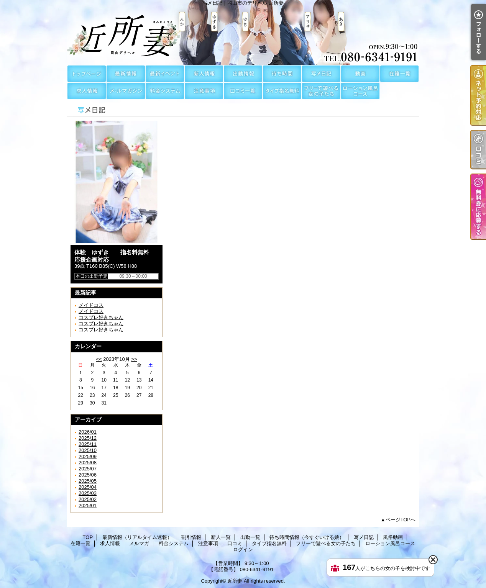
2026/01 (88, 432)
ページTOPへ (401, 519)
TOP (86, 73)
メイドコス (91, 305)
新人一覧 (203, 73)
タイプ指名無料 (282, 91)
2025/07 (88, 469)
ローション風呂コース (360, 91)
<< (99, 359)
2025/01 (88, 505)
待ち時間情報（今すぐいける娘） (282, 73)
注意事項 (203, 91)
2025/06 (88, 475)
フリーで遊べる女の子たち (321, 91)
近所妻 (234, 581)
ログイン (243, 549)
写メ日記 (321, 73)
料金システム (164, 91)
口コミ (243, 91)
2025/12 (88, 438)
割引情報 (164, 73)
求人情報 (86, 91)
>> (134, 359)
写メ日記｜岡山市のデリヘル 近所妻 (243, 32)
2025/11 (88, 444)
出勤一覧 (243, 73)
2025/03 (88, 493)
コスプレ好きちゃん (101, 317)
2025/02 (88, 499)
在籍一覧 (399, 73)
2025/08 (88, 462)
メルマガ (125, 91)
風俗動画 (360, 73)
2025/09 (88, 456)
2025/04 (88, 487)
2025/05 (88, 481)
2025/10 (88, 450)
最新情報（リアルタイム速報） (125, 73)
